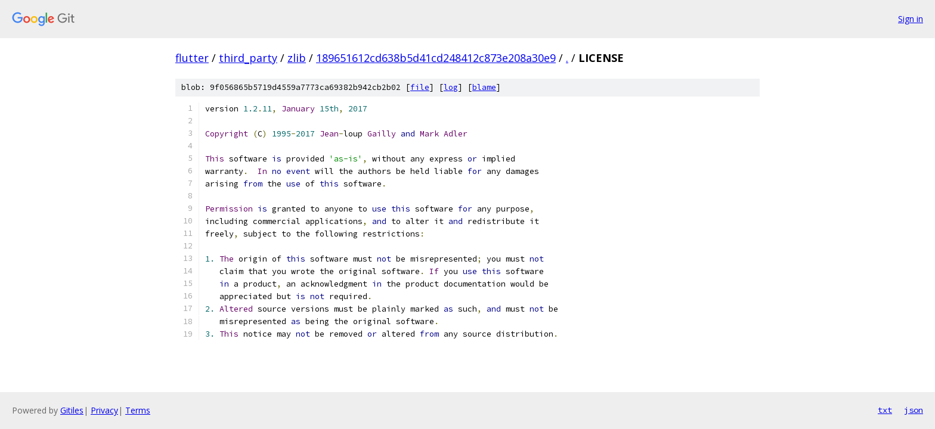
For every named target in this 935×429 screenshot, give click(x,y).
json (913, 410)
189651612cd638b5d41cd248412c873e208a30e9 (436, 58)
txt (885, 410)
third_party (248, 58)
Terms (137, 410)
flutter (192, 58)
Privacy (104, 410)
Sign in (910, 18)
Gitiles (71, 410)
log (451, 87)
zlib (296, 58)
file (419, 87)
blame (484, 87)
